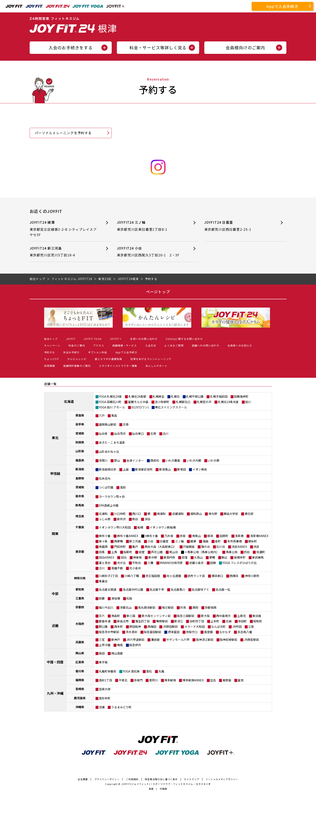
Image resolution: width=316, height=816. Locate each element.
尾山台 (173, 552)
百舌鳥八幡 (244, 632)
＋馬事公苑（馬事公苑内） (201, 552)
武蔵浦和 (178, 514)
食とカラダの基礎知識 (108, 359)
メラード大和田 (194, 626)
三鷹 (150, 563)
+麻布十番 (151, 536)
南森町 (115, 616)
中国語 (163, 788)
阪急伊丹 (135, 645)
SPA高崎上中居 (109, 505)
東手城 (103, 662)
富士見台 (104, 563)
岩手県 (79, 424)
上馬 (114, 552)
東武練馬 (258, 557)
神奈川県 (80, 578)
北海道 (69, 401)
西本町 (118, 626)
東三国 (130, 616)
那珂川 (153, 680)
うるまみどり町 (121, 707)
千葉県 (79, 527)
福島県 (79, 460)
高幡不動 (117, 568)
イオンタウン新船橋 (163, 527)
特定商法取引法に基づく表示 (161, 779)
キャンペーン (52, 345)
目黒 (102, 552)
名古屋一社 (223, 589)
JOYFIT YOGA (93, 338)
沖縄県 (79, 707)
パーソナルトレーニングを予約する (63, 132)
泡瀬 (102, 707)
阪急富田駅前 (152, 632)
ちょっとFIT (51, 359)
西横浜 (234, 576)
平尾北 (123, 680)
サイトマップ (191, 779)
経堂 (142, 552)
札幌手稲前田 (219, 396)
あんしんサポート (156, 365)
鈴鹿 (102, 598)
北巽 (229, 621)
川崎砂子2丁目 (108, 576)
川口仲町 (120, 514)
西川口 (136, 514)
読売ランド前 (196, 576)
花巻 (126, 424)
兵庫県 (79, 642)
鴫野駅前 (162, 621)
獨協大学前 (231, 514)
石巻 (153, 433)
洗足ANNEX (239, 546)
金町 (218, 541)
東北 (55, 437)
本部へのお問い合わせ (143, 338)
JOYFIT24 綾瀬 (63, 228)
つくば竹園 (106, 487)
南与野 (212, 514)
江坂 (251, 626)
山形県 (79, 451)
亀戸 (135, 546)
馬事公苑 (231, 552)
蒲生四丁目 (142, 621)
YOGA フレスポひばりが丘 (240, 563)
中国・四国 (55, 661)
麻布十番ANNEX (127, 536)
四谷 (247, 552)
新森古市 (123, 621)
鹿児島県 (80, 698)
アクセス (98, 345)
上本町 (215, 621)
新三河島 (135, 541)
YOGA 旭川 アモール (112, 407)
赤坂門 (138, 680)
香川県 (79, 671)
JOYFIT (70, 338)
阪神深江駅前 (204, 639)
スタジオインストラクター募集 (118, 365)
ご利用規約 (132, 779)
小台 (150, 541)
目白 (124, 557)
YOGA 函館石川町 (110, 402)
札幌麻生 (158, 396)
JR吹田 (237, 626)
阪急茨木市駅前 (109, 632)
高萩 (123, 487)
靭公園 (103, 626)
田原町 (224, 536)
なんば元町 (218, 626)
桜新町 (127, 552)
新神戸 (115, 639)
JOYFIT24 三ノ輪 (150, 226)
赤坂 (182, 536)
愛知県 (79, 589)
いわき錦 (213, 460)
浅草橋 (239, 536)
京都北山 (126, 607)
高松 (149, 671)
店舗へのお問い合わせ (205, 345)
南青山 (196, 536)
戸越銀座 (189, 546)
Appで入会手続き (282, 6)
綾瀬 (193, 541)
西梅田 (152, 626)
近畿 (55, 625)
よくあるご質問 (173, 345)
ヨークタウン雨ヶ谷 (112, 496)
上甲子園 (104, 645)
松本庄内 (104, 478)
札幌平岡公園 (194, 396)
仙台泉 (103, 433)
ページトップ (158, 291)
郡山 (117, 460)
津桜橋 (115, 598)
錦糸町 (252, 541)
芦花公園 (157, 552)
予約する (49, 352)
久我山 (198, 557)
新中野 (152, 557)
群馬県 (79, 505)
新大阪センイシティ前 (156, 616)
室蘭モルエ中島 (138, 402)
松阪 (129, 598)
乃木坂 (169, 536)
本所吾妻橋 (234, 541)
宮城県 (79, 433)
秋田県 (79, 442)
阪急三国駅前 (185, 616)
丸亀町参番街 (107, 671)
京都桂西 (210, 607)
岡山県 (79, 653)
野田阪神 (135, 626)
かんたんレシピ (76, 359)
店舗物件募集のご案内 (77, 365)
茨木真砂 (131, 632)
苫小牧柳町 (162, 402)
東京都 (79, 551)
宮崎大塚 (104, 689)
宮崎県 (79, 689)
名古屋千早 (157, 589)
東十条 (103, 541)
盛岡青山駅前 (107, 424)
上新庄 (241, 616)
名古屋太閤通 (107, 589)
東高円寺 (169, 557)
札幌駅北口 (183, 402)
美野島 (227, 680)
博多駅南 (170, 680)
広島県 (79, 662)
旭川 (248, 402)
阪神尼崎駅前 (228, 639)
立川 (102, 568)
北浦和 (103, 514)
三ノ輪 (179, 541)
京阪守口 (191, 632)
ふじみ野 (104, 519)
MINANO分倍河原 (171, 563)
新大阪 (205, 616)
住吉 (213, 680)
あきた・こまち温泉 (112, 442)
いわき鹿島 (173, 460)
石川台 (220, 546)
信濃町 (260, 552)
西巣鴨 (118, 541)
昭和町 (257, 621)
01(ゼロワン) (140, 407)
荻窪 (185, 557)
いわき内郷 (194, 460)
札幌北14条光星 (228, 402)
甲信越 (55, 473)
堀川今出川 (106, 607)
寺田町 (242, 621)
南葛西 (103, 546)
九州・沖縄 (55, 693)
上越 (126, 469)
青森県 (79, 415)
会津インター (135, 460)
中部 (55, 593)
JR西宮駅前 (251, 639)
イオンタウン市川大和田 (115, 527)
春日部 (249, 514)
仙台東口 (138, 433)
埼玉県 (79, 516)
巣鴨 (212, 557)
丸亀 (161, 671)
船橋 (140, 527)
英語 (151, 788)
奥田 (102, 653)
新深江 (178, 621)
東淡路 (256, 616)
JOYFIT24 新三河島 (63, 252)
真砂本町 (104, 698)
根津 (210, 536)
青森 (114, 415)
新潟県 (79, 469)
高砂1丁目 (105, 680)
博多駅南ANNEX (193, 680)
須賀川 (103, 460)
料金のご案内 (77, 345)
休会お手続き (71, 352)
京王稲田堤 (152, 576)
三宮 (102, 639)
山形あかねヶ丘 (109, 451)
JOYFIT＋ (116, 338)
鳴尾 (120, 645)
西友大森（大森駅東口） (161, 546)
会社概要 (83, 779)
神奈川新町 (252, 576)
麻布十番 (104, 536)
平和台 (136, 563)
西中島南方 (223, 616)
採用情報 (49, 365)
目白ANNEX (106, 557)
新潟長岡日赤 (107, 469)
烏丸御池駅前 (146, 607)
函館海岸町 (241, 396)
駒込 (224, 557)
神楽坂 (137, 557)
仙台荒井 (120, 433)
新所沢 (121, 519)
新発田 (181, 469)
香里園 (208, 632)
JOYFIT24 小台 (150, 252)
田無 (213, 563)
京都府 (79, 607)
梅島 (205, 541)
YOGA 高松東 (131, 671)
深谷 (147, 519)
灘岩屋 (155, 639)
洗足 (256, 546)
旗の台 (205, 546)
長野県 (79, 478)
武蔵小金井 (196, 563)
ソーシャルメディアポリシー (222, 779)
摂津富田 (173, 632)
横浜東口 (217, 576)
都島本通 (104, 621)
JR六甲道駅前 (135, 639)
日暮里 (164, 541)
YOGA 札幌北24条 (110, 396)
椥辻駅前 (168, 607)
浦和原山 (196, 514)
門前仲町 (120, 546)
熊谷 (135, 519)
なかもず (225, 632)
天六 (102, 616)
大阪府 (79, 624)
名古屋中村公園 (133, 589)
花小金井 (135, 568)
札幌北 (175, 396)
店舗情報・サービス (124, 345)
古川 (165, 433)
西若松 (154, 460)
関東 (55, 533)
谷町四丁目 (197, 621)
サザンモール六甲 (177, 639)
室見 (240, 680)
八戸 (102, 415)
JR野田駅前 (170, 626)
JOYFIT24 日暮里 (238, 226)
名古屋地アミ (200, 589)
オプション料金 (97, 352)
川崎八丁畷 (132, 576)
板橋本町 (240, 557)
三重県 (79, 598)
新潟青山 (165, 469)
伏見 (183, 607)
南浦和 (161, 514)
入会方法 (150, 345)
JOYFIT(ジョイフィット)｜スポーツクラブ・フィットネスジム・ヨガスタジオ (166, 784)
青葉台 (103, 581)
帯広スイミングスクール (171, 407)
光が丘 (121, 563)
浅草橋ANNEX (259, 536)
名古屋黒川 (178, 589)
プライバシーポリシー (107, 779)
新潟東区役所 (144, 469)
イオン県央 (200, 469)
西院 (195, 607)
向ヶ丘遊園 (174, 576)
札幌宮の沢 (204, 402)
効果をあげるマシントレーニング (150, 359)
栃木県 (79, 496)
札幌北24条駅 (137, 396)
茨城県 (79, 487)
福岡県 (79, 680)
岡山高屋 (117, 653)
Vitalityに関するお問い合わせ (184, 338)
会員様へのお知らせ (240, 345)
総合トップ (51, 338)
